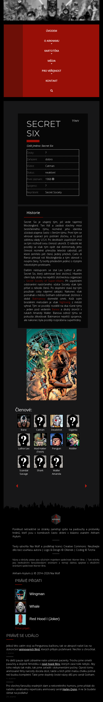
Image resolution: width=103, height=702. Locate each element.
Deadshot (56, 429)
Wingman (36, 594)
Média (51, 61)
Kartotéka (51, 51)
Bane (24, 429)
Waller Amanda (56, 472)
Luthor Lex (23, 448)
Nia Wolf (35, 546)
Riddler (73, 448)
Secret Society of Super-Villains (45, 280)
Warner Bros (78, 559)
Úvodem (51, 30)
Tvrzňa (91, 550)
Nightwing (64, 302)
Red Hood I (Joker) (44, 619)
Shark (40, 470)
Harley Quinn (69, 689)
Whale (34, 606)
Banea (55, 309)
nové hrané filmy (51, 664)
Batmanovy (38, 298)
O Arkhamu (51, 41)
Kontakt (51, 80)
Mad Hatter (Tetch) (40, 450)
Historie (33, 212)
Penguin (56, 448)
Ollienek (68, 550)
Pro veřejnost (51, 71)
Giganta (73, 429)
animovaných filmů (29, 649)
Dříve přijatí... (23, 628)
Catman (40, 429)
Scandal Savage (23, 472)
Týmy (75, 121)
